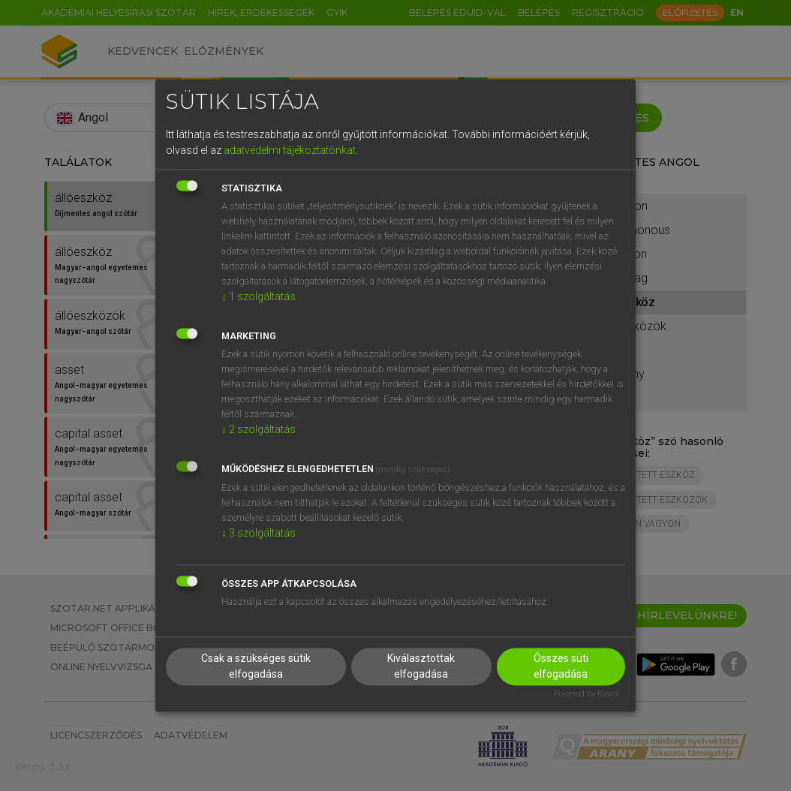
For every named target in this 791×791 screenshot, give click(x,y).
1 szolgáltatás (258, 296)
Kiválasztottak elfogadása (421, 667)
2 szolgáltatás (258, 429)
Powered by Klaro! (586, 694)
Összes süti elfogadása (561, 667)
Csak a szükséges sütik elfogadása (256, 667)
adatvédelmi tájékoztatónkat (290, 150)
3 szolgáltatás (258, 533)
